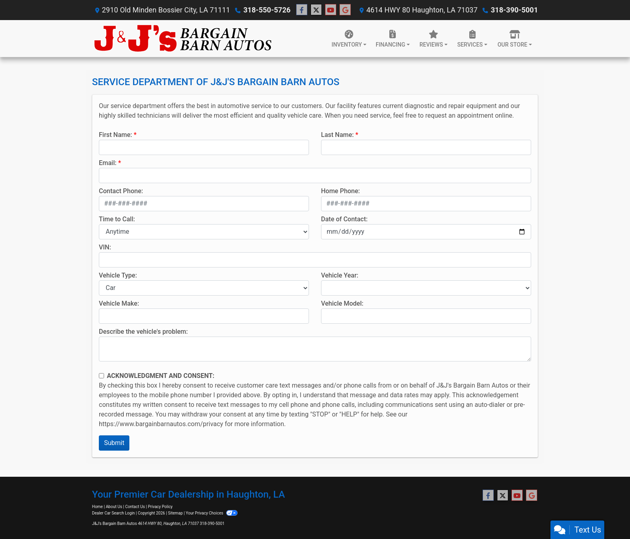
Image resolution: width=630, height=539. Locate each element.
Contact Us (135, 506)
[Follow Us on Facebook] (301, 10)
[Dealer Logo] (183, 38)
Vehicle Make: (119, 303)
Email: (108, 163)
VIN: (105, 247)
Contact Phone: (121, 191)
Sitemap (175, 513)
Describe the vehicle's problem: (143, 331)
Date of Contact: (344, 219)
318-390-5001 (514, 10)
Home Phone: (340, 191)
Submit (114, 443)
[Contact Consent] (101, 375)
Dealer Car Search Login (113, 513)
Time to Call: (117, 219)
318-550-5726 (266, 10)
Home (97, 506)
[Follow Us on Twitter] (316, 10)
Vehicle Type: (118, 275)
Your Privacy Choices (211, 513)
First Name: (115, 135)
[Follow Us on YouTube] (330, 10)
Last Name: (337, 135)
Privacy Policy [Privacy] (160, 506)
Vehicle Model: (342, 303)
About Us (114, 506)
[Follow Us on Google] (345, 10)
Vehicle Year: (339, 275)
